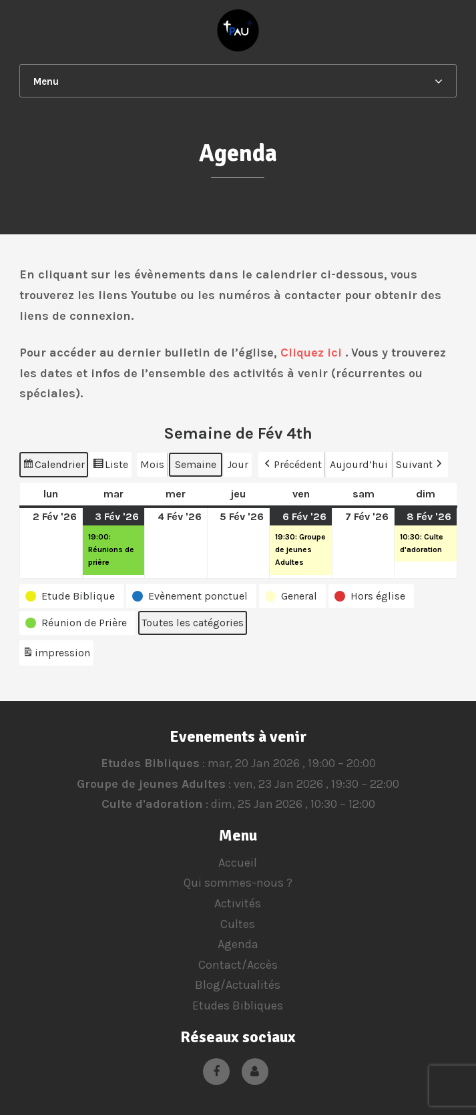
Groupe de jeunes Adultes (151, 783)
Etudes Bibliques (149, 763)
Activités (237, 903)
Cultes (237, 924)
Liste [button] (110, 466)
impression (56, 655)
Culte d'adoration (151, 804)
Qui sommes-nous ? (238, 882)
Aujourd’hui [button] (359, 464)
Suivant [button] (420, 464)
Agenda (238, 944)
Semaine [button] (195, 464)
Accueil (237, 862)
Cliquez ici (311, 352)
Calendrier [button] (53, 466)
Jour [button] (237, 464)
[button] (71, 596)
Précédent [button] (292, 464)
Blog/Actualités (237, 984)
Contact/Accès (238, 964)
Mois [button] (152, 464)
